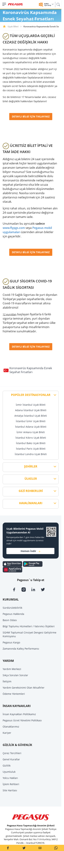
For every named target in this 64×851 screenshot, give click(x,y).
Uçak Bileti (13, 26)
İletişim (7, 681)
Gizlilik (6, 765)
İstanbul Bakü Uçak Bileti (31, 443)
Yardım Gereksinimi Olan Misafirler (23, 687)
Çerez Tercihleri (12, 753)
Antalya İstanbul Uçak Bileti (30, 415)
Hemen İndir (30, 551)
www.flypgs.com (14, 228)
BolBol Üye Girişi (49, 4)
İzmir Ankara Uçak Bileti (31, 432)
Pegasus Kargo (11, 642)
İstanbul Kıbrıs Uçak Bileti (30, 437)
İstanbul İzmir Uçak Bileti (31, 421)
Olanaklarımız (11, 726)
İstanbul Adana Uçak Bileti (30, 426)
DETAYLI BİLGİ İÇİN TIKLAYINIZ (31, 116)
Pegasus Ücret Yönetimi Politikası (22, 720)
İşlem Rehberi (11, 784)
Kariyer (7, 732)
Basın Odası (10, 620)
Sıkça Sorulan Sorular (15, 675)
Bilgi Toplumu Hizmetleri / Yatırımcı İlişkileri (29, 626)
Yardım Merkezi (12, 669)
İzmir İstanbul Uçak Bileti (31, 404)
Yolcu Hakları (10, 778)
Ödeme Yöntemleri (14, 693)
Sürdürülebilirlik (12, 607)
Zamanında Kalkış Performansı (21, 648)
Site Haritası (10, 790)
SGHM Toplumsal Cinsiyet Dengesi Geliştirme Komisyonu (29, 634)
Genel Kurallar (11, 759)
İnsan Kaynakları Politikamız (19, 714)
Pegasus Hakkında (13, 614)
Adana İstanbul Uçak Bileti (30, 410)
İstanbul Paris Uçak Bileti (31, 448)
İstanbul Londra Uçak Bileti (31, 454)
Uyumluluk (9, 771)
